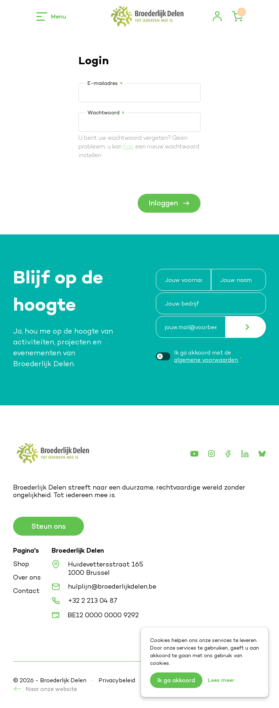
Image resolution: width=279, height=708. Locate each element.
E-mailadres (103, 83)
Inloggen (169, 203)
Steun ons (48, 526)
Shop (21, 564)
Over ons (27, 577)
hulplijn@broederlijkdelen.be (112, 586)
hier (128, 146)
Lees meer (221, 680)
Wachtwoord (104, 112)
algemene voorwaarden (206, 359)
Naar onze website (45, 689)
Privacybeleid (116, 680)
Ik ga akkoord (176, 680)
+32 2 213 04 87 (92, 600)
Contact (26, 590)
